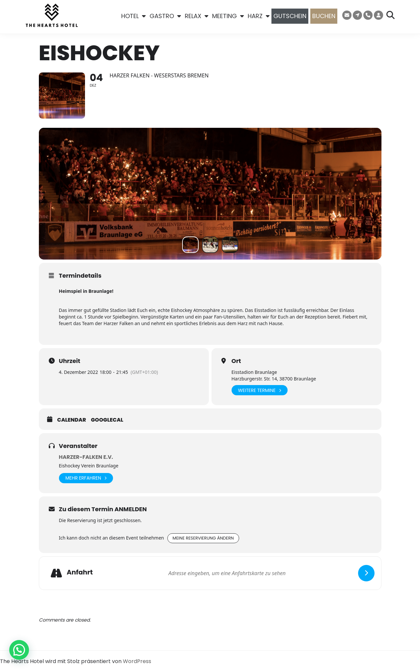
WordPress (137, 661)
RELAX (196, 16)
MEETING (228, 16)
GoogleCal (107, 420)
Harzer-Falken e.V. (86, 457)
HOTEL (133, 16)
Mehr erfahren (86, 478)
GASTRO (165, 16)
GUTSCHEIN (289, 16)
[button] (19, 650)
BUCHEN (323, 16)
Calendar (71, 420)
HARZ (258, 16)
